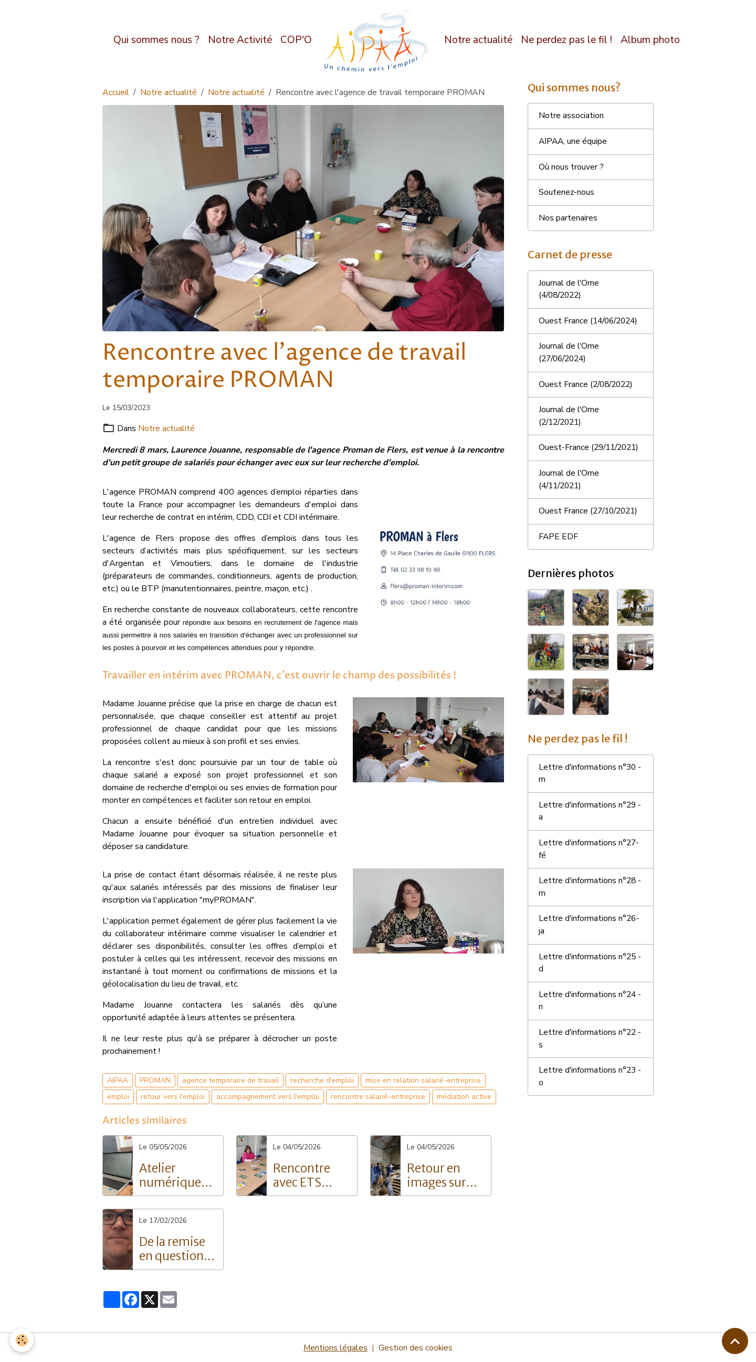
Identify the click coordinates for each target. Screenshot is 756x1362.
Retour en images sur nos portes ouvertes (436, 1175)
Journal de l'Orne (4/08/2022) (569, 291)
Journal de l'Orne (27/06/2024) (569, 355)
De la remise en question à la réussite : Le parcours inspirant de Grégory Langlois (177, 1248)
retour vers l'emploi (173, 1097)
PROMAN (155, 1080)
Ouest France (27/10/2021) (591, 528)
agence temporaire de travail (230, 1080)
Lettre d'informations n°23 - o (591, 1098)
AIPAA (117, 1080)
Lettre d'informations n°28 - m (591, 906)
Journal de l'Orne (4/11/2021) (569, 496)
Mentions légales (335, 1347)
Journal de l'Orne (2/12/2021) (569, 419)
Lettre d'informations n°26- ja (589, 945)
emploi (118, 1097)
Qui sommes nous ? (156, 40)
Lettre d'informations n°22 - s (591, 1059)
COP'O (296, 40)
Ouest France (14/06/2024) (591, 323)
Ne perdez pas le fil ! (566, 40)
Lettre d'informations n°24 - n (591, 1021)
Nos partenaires (568, 219)
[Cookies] (22, 1340)
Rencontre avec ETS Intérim (301, 1175)
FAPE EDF (559, 554)
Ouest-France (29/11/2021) (565, 458)
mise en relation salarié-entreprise (423, 1080)
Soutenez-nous (566, 194)
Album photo (650, 40)
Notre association (571, 116)
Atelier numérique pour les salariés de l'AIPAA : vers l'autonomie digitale (174, 1175)
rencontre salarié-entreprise (378, 1097)
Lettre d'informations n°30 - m (591, 791)
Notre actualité (478, 40)
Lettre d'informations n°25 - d (591, 983)
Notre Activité (240, 40)
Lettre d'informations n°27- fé (589, 868)
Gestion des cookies (416, 1347)
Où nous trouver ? (571, 168)
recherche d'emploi (322, 1080)
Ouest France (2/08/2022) (588, 387)
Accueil (115, 92)
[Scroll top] (735, 1341)
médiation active (464, 1097)
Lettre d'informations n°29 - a (591, 830)
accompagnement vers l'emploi (267, 1097)
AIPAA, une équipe (573, 142)
